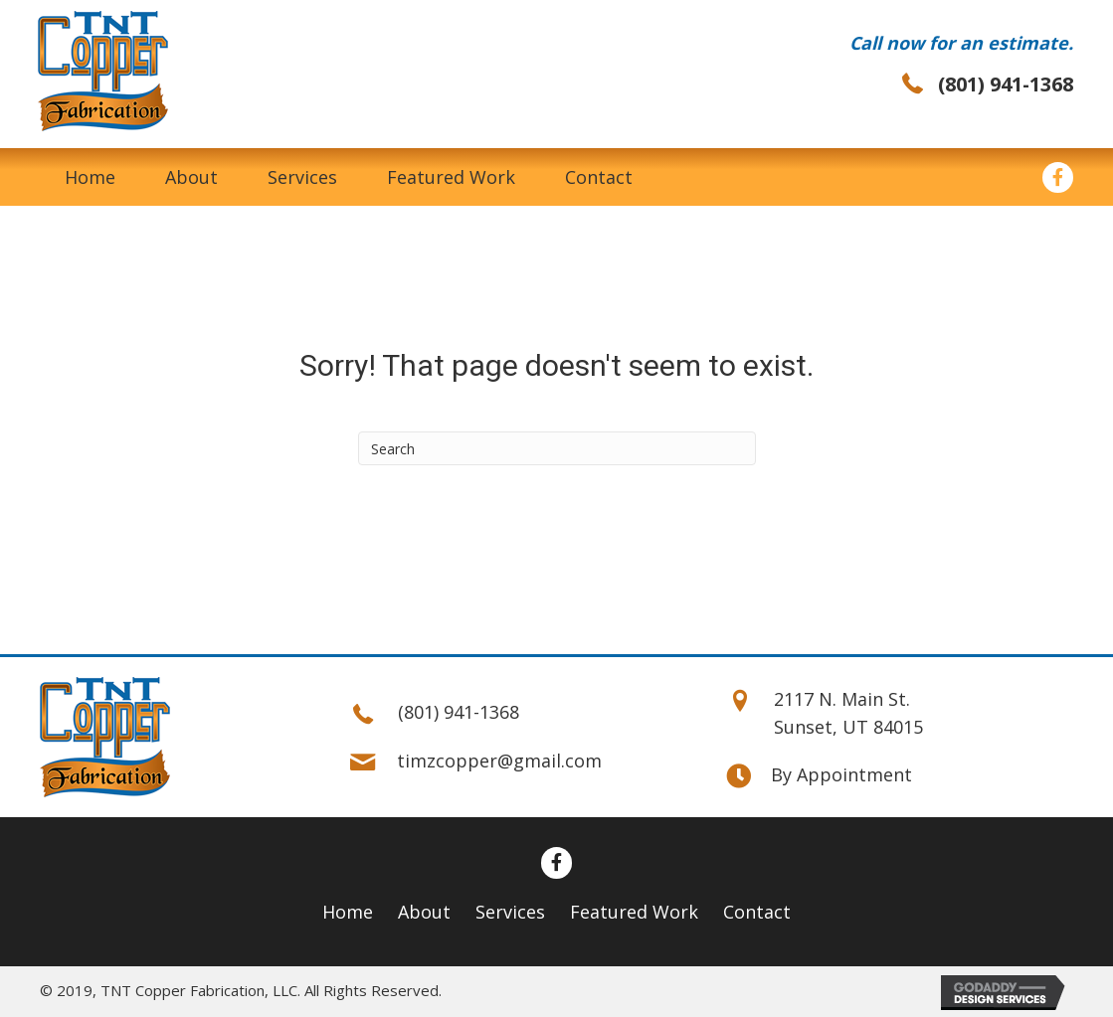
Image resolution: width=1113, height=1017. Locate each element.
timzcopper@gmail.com (499, 760)
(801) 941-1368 (1005, 84)
